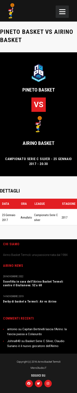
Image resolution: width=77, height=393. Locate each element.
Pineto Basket (38, 90)
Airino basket (38, 143)
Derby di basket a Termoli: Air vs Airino (30, 301)
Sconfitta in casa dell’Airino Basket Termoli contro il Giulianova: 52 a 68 (33, 283)
